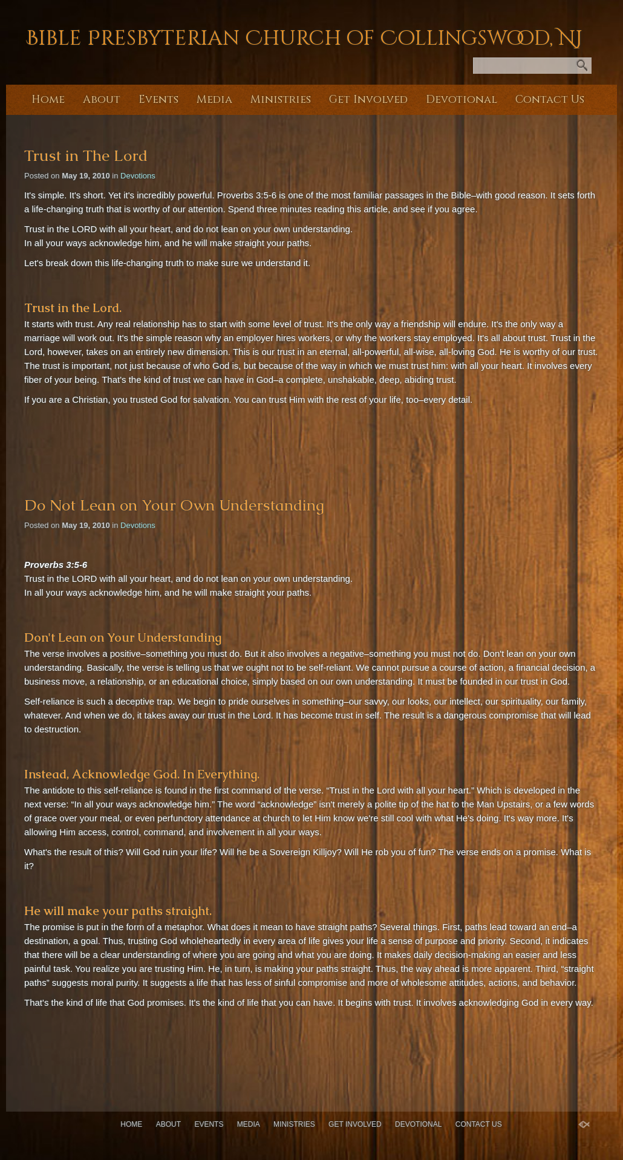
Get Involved (368, 99)
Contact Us (549, 99)
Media (214, 99)
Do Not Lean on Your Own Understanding (174, 505)
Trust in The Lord (86, 155)
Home (48, 99)
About (101, 99)
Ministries (280, 99)
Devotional (461, 99)
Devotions (137, 175)
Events (158, 99)
